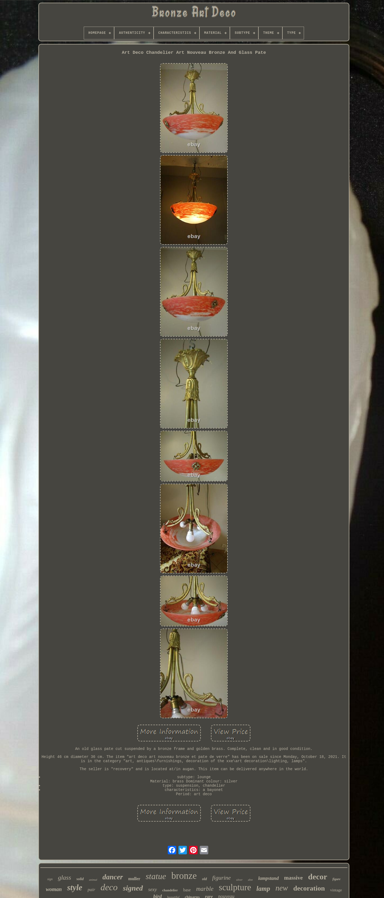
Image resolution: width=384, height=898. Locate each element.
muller (134, 878)
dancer (112, 877)
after (250, 879)
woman (54, 889)
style (74, 887)
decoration (309, 888)
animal (93, 879)
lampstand (268, 878)
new (281, 888)
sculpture (235, 887)
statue (156, 876)
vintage (336, 890)
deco (109, 887)
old (204, 879)
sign (50, 879)
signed (133, 888)
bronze (184, 876)
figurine (221, 877)
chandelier (170, 890)
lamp (263, 888)
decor (317, 876)
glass (64, 877)
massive (293, 878)
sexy (152, 889)
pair (91, 889)
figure (337, 879)
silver (239, 879)
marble (204, 888)
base (187, 890)
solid (80, 879)
